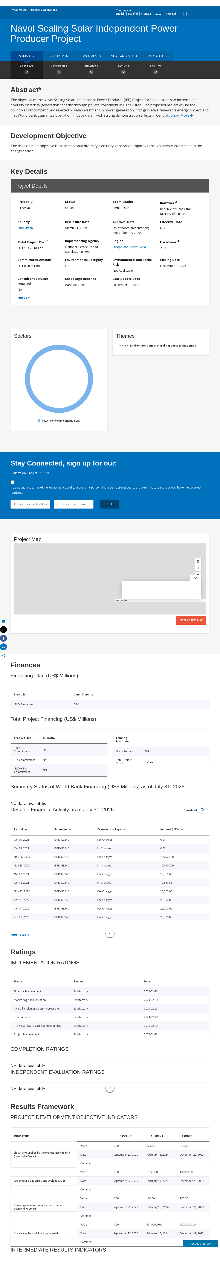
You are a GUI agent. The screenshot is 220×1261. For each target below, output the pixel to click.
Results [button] (155, 70)
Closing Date (170, 260)
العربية (158, 13)
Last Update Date (126, 279)
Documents (91, 56)
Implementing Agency (82, 241)
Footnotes (18, 935)
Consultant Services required (33, 281)
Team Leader (123, 202)
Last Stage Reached (80, 279)
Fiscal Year (169, 241)
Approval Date (124, 222)
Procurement (58, 56)
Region (118, 241)
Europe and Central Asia (129, 247)
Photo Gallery (157, 56)
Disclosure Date (77, 222)
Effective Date (171, 222)
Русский (171, 13)
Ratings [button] (123, 70)
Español (133, 13)
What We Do (19, 10)
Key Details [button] (59, 70)
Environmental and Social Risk (132, 262)
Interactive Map (191, 620)
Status (70, 202)
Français (146, 13)
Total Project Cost (33, 241)
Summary (26, 56)
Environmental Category (84, 260)
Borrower (168, 202)
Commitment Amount (35, 260)
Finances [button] (91, 70)
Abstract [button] (26, 70)
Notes (22, 298)
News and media (124, 56)
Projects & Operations (43, 10)
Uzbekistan (25, 228)
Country (24, 222)
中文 (182, 13)
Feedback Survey (200, 1244)
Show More (182, 115)
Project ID (25, 202)
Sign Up (110, 504)
